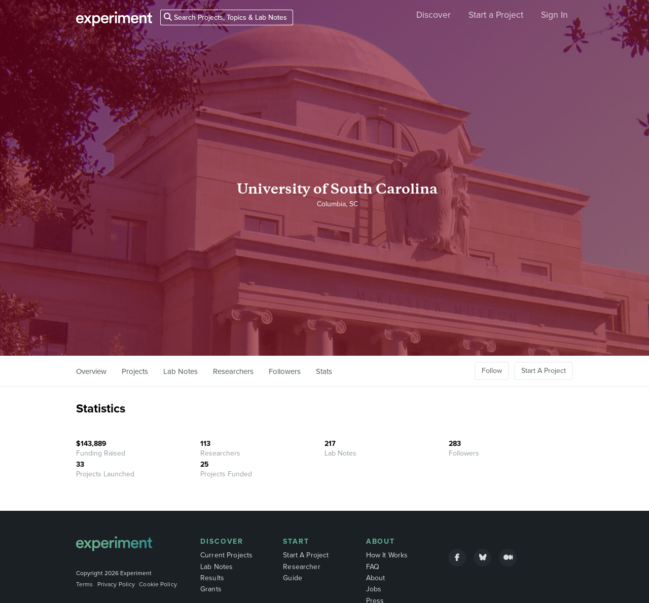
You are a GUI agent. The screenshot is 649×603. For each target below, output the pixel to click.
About (380, 541)
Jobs (374, 589)
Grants (211, 589)
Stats (324, 371)
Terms (84, 584)
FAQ (372, 566)
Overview (91, 371)
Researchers (233, 371)
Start (296, 541)
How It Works (387, 555)
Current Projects (226, 555)
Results (212, 578)
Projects (135, 371)
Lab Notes (180, 371)
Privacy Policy (116, 584)
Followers (285, 371)
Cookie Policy (158, 584)
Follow (492, 370)
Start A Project (543, 370)
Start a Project (495, 15)
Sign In (554, 15)
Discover (433, 15)
